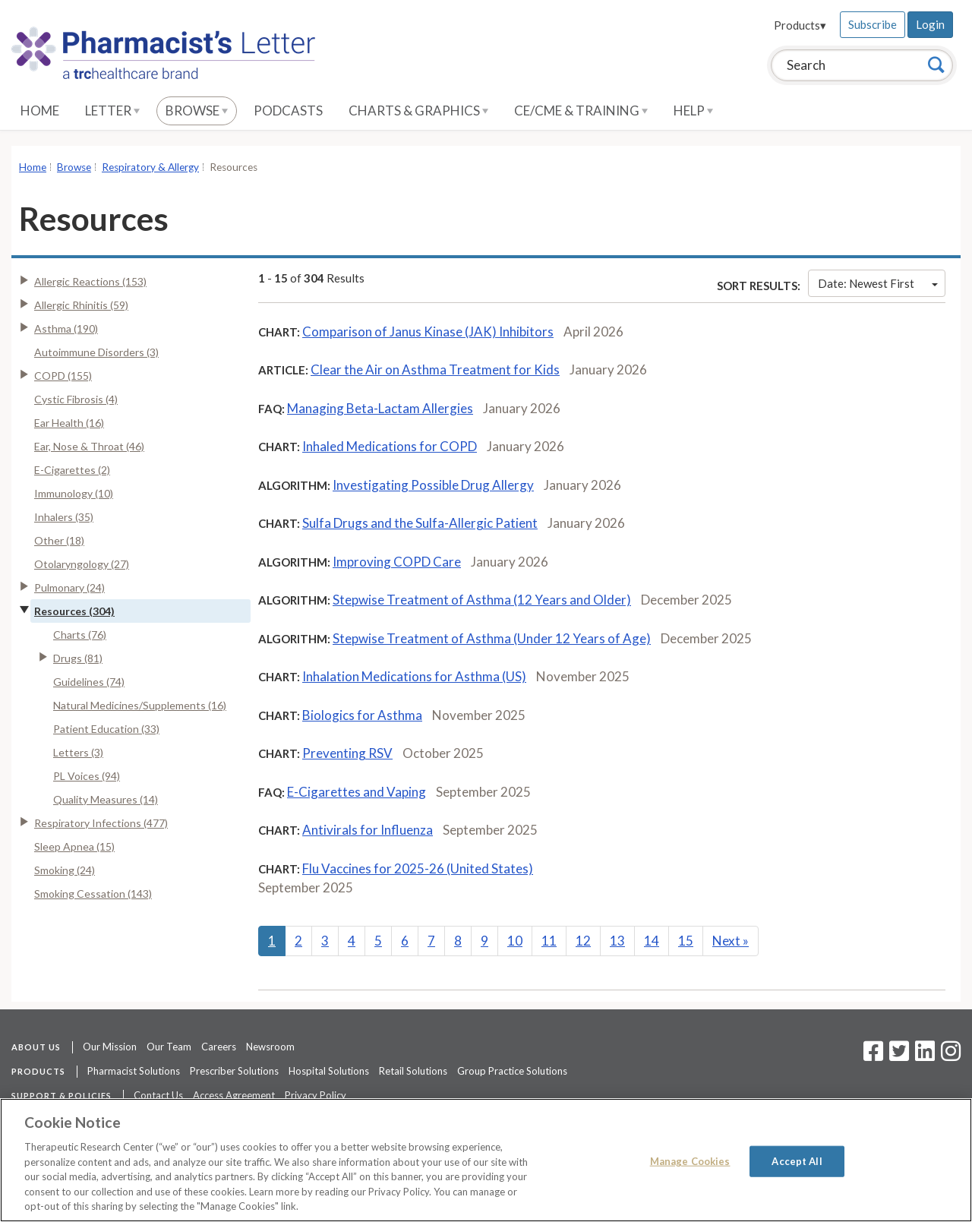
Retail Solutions (413, 1071)
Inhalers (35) (63, 516)
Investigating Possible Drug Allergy (433, 485)
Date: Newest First (878, 283)
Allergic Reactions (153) (90, 281)
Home (40, 110)
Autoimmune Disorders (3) (96, 352)
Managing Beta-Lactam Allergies (380, 408)
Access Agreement (234, 1095)
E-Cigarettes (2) (72, 469)
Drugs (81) (78, 658)
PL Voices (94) (86, 775)
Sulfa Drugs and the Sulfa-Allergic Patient (420, 523)
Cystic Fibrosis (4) (76, 399)
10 (514, 941)
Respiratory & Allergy (150, 167)
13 (617, 941)
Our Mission (110, 1046)
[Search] (936, 64)
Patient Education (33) (106, 728)
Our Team (169, 1046)
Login (930, 24)
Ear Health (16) (69, 422)
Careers (218, 1046)
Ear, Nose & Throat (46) (89, 446)
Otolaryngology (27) (81, 563)
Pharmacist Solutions (133, 1071)
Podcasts (288, 110)
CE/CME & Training (581, 110)
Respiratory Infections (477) (101, 822)
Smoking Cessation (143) (93, 893)
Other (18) (59, 540)
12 (583, 941)
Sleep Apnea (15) (74, 846)
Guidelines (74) (89, 681)
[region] (486, 1160)
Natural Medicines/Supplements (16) (139, 705)
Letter (112, 110)
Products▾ (800, 25)
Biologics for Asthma (362, 715)
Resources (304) (74, 611)
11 (549, 941)
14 (651, 941)
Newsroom (270, 1046)
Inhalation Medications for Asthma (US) (414, 676)
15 (685, 941)
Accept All (797, 1160)
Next (730, 941)
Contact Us (158, 1095)
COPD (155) (63, 375)
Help (693, 110)
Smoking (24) (64, 870)
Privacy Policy (315, 1095)
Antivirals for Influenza (367, 830)
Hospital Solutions (329, 1071)
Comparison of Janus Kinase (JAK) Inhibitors (428, 331)
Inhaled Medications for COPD (389, 446)
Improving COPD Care (397, 562)
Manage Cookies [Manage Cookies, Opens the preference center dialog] (690, 1160)
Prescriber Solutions (234, 1071)
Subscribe (872, 24)
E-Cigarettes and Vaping (356, 792)
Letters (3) (78, 752)
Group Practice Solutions (512, 1071)
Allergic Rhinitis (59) (81, 304)
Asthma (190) (66, 328)
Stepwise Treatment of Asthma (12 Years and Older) (482, 600)
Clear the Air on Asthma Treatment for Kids (435, 369)
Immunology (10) (73, 493)
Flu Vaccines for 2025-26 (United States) (417, 868)
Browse (197, 110)
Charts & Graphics (418, 110)
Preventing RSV (347, 753)
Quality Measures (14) (105, 799)
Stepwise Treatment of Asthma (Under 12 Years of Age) (492, 638)
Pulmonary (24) (69, 587)
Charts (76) (79, 634)
